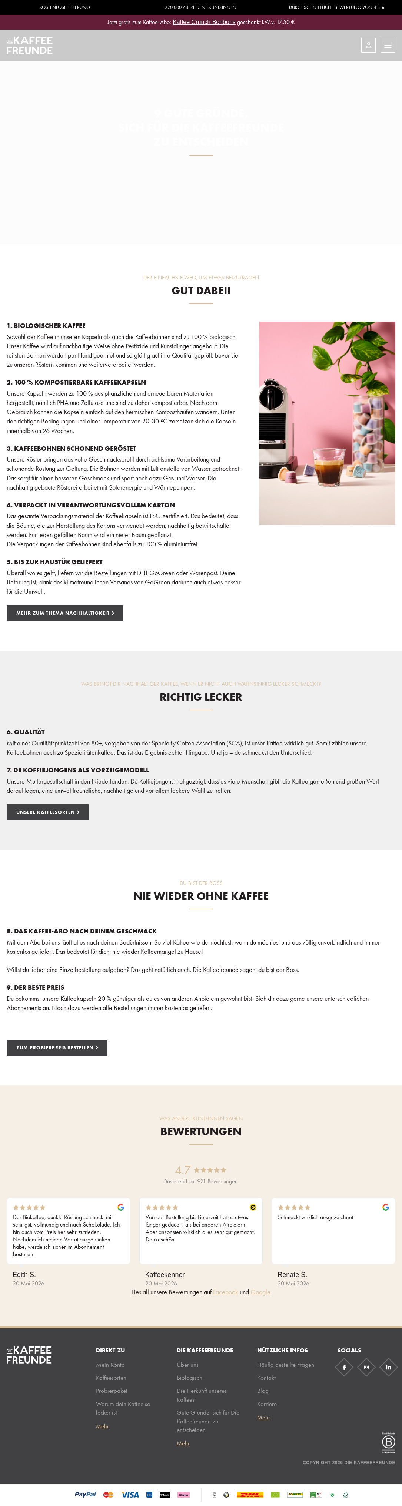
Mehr (102, 1426)
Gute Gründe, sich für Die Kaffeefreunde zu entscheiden (208, 1421)
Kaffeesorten (111, 1377)
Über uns (188, 1364)
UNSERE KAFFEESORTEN (45, 812)
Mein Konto (110, 1364)
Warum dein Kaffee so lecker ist (123, 1408)
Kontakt (266, 1377)
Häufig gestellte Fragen (285, 1364)
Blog (263, 1390)
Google (260, 1292)
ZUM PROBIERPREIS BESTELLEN (54, 1047)
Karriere (267, 1404)
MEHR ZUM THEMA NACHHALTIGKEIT (63, 613)
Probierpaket (111, 1390)
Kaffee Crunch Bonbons (204, 22)
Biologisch (189, 1377)
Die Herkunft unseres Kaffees (202, 1395)
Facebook (225, 1292)
